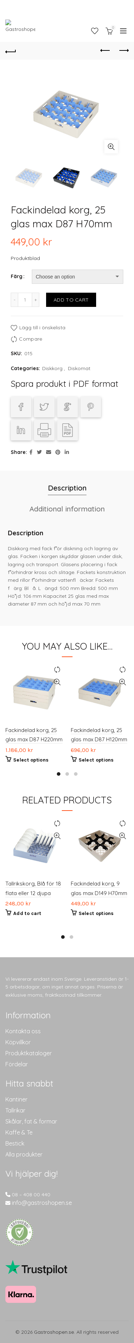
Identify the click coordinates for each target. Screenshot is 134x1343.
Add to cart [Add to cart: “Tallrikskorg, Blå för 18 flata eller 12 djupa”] (27, 914)
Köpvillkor (18, 1042)
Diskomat (79, 368)
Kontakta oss (23, 1031)
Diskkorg (52, 368)
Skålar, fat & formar (31, 1121)
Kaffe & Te (19, 1132)
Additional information (67, 508)
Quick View (57, 682)
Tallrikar (15, 1110)
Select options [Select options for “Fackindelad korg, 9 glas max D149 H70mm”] (96, 914)
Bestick (14, 1143)
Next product (123, 50)
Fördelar (16, 1064)
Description (67, 487)
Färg (17, 276)
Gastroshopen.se (54, 1332)
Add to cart (71, 300)
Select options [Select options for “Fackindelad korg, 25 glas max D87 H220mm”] (31, 760)
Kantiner (16, 1099)
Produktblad (25, 258)
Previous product (105, 50)
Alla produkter (24, 1154)
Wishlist (94, 31)
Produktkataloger (28, 1053)
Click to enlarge (111, 146)
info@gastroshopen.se (42, 1202)
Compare (30, 339)
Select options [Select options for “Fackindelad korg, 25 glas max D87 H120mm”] (96, 760)
